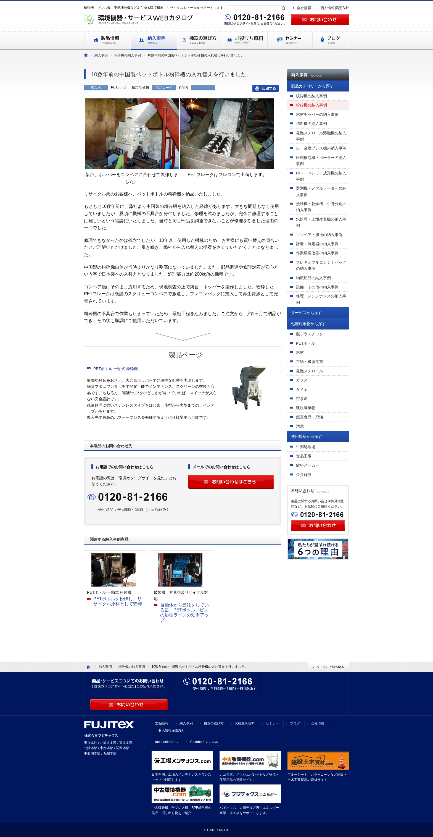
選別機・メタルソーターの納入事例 (321, 191)
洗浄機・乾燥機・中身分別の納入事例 (321, 207)
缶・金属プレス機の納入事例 (321, 148)
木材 (300, 352)
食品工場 (303, 456)
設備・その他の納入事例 (317, 287)
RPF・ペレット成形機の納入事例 (321, 176)
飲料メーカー (307, 465)
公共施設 (303, 474)
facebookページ (167, 742)
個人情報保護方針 (334, 8)
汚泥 (300, 426)
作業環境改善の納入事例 (317, 253)
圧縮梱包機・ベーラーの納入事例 (321, 160)
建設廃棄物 (305, 408)
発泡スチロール (309, 371)
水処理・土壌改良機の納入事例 (321, 222)
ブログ (295, 723)
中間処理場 (305, 446)
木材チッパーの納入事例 (317, 114)
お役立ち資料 (245, 723)
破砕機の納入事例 (311, 96)
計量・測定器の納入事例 (317, 244)
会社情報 (304, 8)
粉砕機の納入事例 (127, 55)
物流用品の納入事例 (313, 278)
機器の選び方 (214, 723)
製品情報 (161, 723)
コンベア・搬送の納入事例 (319, 234)
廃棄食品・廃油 (309, 417)
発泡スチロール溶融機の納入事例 (321, 136)
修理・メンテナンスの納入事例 (321, 299)
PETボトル (305, 343)
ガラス (302, 380)
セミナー (272, 723)
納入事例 (101, 55)
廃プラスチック (309, 334)
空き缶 (302, 398)
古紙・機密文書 (309, 361)
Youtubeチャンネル (204, 742)
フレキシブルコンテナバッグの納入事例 (321, 265)
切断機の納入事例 (311, 123)
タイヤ (302, 389)
